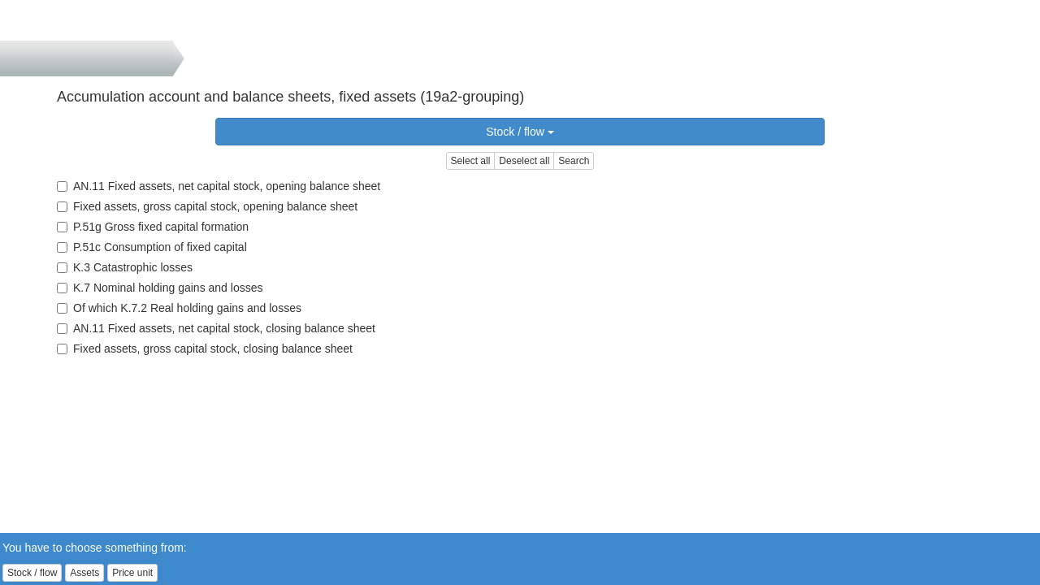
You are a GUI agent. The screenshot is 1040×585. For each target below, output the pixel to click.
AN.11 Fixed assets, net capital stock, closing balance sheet (216, 328)
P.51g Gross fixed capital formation (153, 226)
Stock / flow (519, 131)
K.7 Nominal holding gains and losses (159, 287)
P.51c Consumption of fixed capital (152, 247)
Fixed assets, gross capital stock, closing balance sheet (205, 348)
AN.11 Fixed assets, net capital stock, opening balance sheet (218, 186)
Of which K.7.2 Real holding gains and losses (179, 307)
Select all (471, 161)
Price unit (132, 572)
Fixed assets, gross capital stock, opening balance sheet (207, 206)
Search (573, 161)
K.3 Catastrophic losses (125, 267)
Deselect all (524, 161)
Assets (84, 572)
